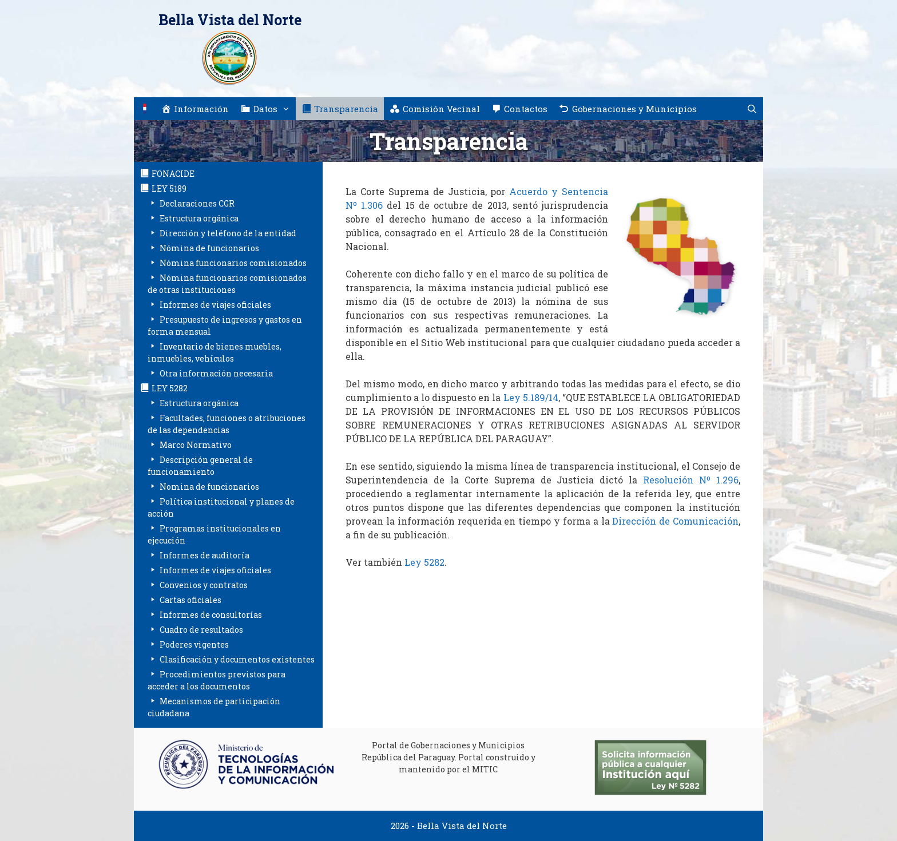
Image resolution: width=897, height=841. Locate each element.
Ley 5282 (424, 562)
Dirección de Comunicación (675, 521)
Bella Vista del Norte (229, 19)
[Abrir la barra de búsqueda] (752, 108)
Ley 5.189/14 (530, 397)
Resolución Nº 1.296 (691, 480)
